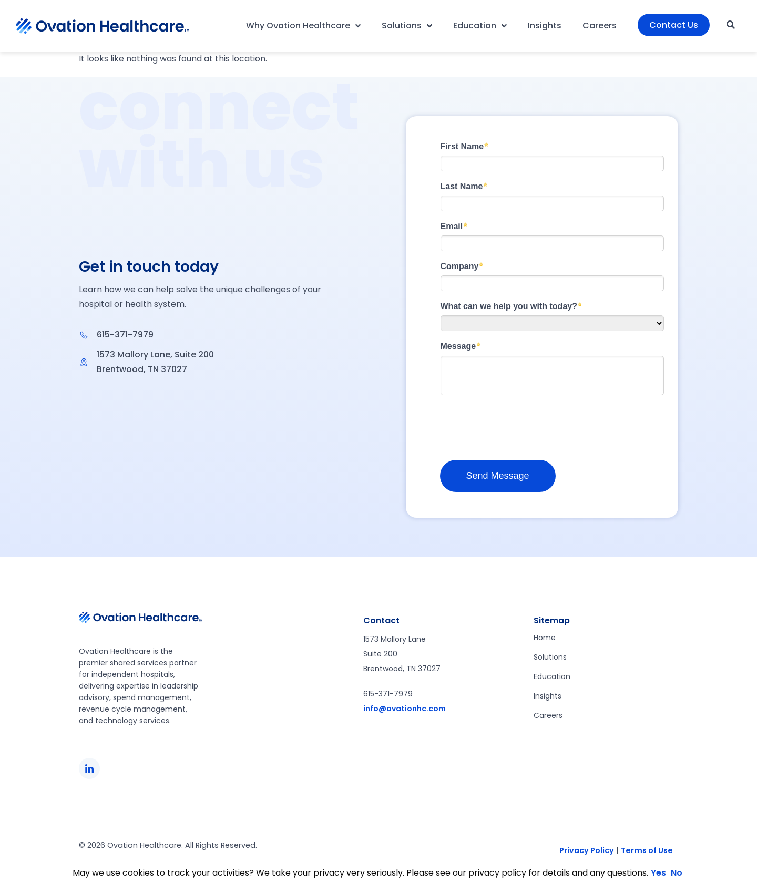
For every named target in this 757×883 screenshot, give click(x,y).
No (676, 873)
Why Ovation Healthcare (303, 25)
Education (480, 25)
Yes (658, 873)
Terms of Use (647, 850)
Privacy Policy (586, 850)
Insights (544, 25)
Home (545, 637)
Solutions (407, 25)
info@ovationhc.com (404, 708)
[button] (730, 24)
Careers (599, 25)
